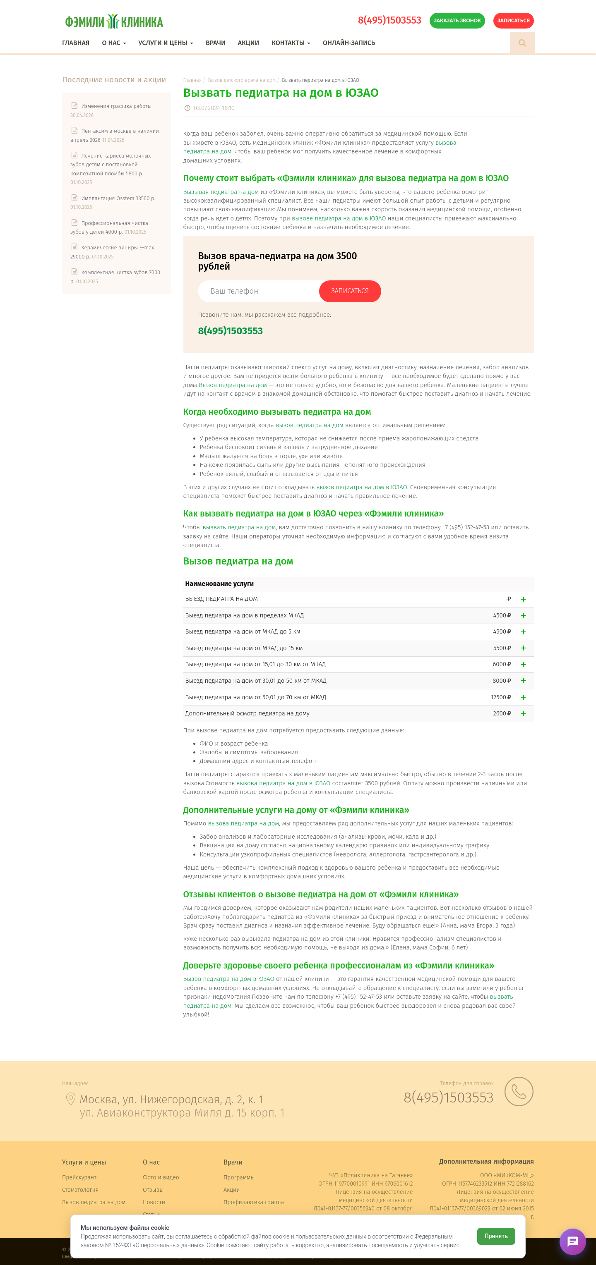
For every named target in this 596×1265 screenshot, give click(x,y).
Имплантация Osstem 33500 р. (118, 198)
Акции (248, 43)
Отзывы (153, 1189)
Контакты (291, 43)
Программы (239, 1177)
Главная (75, 43)
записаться (350, 291)
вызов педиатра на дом (310, 425)
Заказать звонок (457, 20)
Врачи (216, 43)
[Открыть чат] (573, 1242)
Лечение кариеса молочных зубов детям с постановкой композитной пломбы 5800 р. (110, 165)
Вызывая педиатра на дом (221, 192)
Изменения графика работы (116, 106)
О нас (114, 43)
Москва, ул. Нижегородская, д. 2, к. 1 (171, 1099)
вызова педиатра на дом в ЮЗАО (283, 783)
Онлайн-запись (349, 43)
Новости (154, 1202)
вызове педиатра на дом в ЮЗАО (339, 218)
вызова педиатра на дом (243, 823)
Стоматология (80, 1189)
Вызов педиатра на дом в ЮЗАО (228, 979)
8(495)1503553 (389, 20)
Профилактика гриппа (253, 1202)
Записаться (513, 20)
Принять (496, 1236)
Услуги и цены (166, 43)
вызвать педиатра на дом (239, 527)
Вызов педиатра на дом (233, 385)
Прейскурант (79, 1177)
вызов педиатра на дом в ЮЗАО (361, 487)
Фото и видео (161, 1177)
